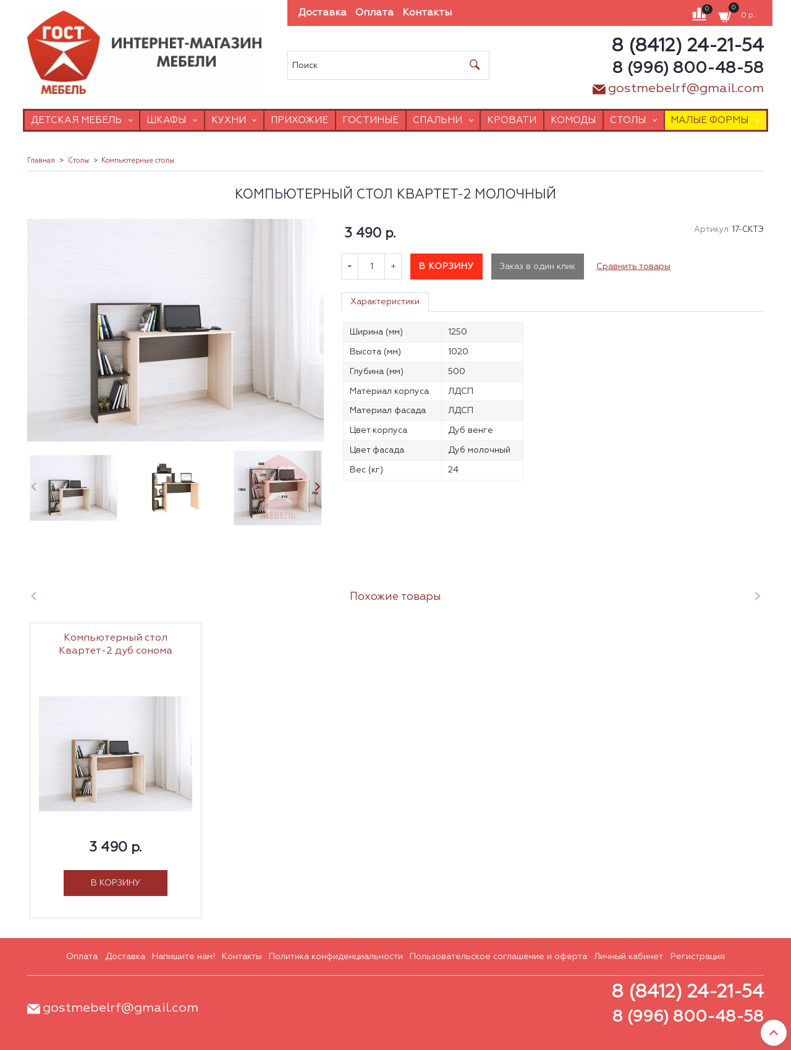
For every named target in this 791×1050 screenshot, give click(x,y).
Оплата (374, 13)
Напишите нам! (183, 956)
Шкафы (166, 120)
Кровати (511, 120)
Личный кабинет (628, 956)
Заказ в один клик (537, 266)
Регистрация (697, 956)
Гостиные (370, 120)
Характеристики (385, 301)
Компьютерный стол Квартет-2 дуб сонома (115, 644)
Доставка (322, 13)
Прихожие (299, 120)
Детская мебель (76, 120)
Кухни (228, 120)
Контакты (427, 13)
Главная (41, 160)
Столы (628, 120)
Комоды (573, 120)
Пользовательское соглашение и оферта (498, 956)
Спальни (437, 120)
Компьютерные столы (137, 160)
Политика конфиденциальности (336, 956)
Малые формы (709, 120)
